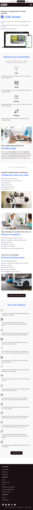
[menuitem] (29, 1)
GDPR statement (28, 507)
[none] (29, 1)
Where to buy (20, 1)
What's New (13, 1)
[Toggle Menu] (31, 4)
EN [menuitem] (28, 1)
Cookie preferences (20, 507)
